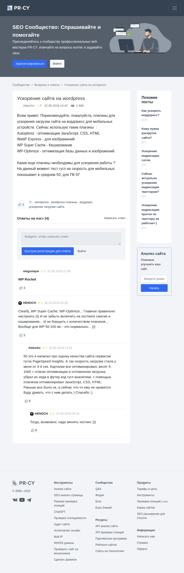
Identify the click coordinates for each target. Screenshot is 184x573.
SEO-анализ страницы (68, 495)
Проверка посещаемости (70, 518)
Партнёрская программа (111, 538)
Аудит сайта (61, 524)
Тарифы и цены (147, 489)
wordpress (42, 202)
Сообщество (21, 85)
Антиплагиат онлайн (67, 530)
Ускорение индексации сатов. (150, 155)
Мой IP (58, 536)
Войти (57, 63)
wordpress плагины (64, 202)
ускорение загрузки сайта (46, 206)
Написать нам (146, 536)
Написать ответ (114, 218)
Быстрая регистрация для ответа (48, 251)
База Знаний (103, 507)
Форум (99, 495)
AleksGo (28, 105)
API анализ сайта (106, 526)
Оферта (142, 549)
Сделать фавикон (65, 559)
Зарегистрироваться (29, 63)
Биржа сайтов (146, 507)
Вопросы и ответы (46, 85)
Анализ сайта (153, 254)
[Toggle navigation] (174, 8)
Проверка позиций (152, 501)
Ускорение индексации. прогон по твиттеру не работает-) (151, 214)
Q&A (98, 489)
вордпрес (86, 202)
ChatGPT (59, 511)
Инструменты (145, 495)
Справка (142, 542)
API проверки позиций (109, 532)
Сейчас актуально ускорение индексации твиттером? (150, 182)
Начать (154, 288)
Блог (98, 501)
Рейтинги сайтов (106, 544)
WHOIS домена (64, 543)
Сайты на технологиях (109, 551)
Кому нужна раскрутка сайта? (150, 133)
